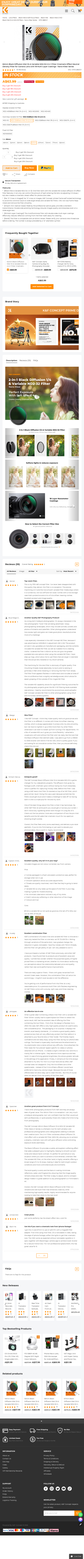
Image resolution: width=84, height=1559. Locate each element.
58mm (26, 161)
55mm (19, 161)
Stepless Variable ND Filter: (12, 126)
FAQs (35, 379)
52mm (12, 161)
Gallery (5, 1486)
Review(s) (21, 88)
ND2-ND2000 (34, 130)
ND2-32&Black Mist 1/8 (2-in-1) (46, 139)
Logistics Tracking (10, 1519)
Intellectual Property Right (54, 1486)
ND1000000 (7, 152)
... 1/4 (42, 1274)
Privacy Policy (49, 1474)
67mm (41, 161)
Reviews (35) (25, 379)
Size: (7, 157)
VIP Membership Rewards (12, 1489)
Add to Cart (11, 187)
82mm (62, 161)
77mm (55, 161)
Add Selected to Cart (42, 305)
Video (5, 1483)
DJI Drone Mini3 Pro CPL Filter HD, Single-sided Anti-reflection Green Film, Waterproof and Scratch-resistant (12, 1375)
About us (6, 1474)
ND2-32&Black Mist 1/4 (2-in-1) (22, 139)
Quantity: (6, 167)
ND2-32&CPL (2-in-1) (67, 139)
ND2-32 (6, 139)
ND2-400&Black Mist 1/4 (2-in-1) (15, 130)
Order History (8, 1509)
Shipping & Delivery (51, 1480)
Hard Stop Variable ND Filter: (24, 135)
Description (11, 379)
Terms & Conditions (51, 1477)
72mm (48, 161)
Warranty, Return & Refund (54, 1483)
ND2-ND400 (45, 130)
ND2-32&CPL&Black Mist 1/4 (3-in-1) (16, 143)
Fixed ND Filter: (8, 148)
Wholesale (48, 1492)
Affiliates (47, 1489)
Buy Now (29, 186)
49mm (5, 161)
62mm (33, 161)
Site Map (6, 1480)
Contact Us (7, 1477)
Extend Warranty (9, 1515)
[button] (10, 462)
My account (7, 1506)
